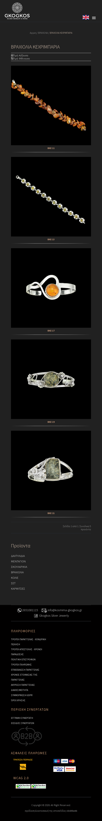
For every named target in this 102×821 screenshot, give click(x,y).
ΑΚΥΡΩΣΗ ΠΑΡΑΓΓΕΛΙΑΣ (23, 684)
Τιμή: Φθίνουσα (20, 58)
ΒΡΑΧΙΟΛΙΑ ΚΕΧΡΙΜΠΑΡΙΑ (61, 32)
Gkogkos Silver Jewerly (51, 616)
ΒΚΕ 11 (51, 148)
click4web (72, 810)
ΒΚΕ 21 (51, 513)
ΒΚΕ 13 (51, 239)
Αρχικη (33, 32)
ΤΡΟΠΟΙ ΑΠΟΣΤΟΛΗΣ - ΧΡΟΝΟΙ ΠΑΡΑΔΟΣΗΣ (26, 652)
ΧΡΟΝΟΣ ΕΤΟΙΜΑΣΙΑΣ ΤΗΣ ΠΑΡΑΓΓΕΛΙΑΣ (24, 677)
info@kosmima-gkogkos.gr (62, 610)
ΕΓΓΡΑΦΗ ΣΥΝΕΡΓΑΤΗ (22, 717)
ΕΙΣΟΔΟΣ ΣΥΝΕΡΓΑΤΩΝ (22, 723)
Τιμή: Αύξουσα (19, 55)
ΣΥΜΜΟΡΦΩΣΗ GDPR (21, 695)
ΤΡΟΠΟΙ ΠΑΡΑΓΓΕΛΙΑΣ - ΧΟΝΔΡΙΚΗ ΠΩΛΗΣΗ (28, 642)
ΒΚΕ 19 (51, 421)
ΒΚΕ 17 (51, 330)
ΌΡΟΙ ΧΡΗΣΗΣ (18, 700)
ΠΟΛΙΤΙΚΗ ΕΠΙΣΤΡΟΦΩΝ (23, 659)
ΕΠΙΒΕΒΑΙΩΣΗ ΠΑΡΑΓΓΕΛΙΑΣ (25, 669)
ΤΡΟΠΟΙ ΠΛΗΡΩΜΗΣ (21, 664)
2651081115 (27, 610)
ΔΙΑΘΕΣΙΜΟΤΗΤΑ (19, 690)
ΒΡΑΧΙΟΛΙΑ (43, 32)
